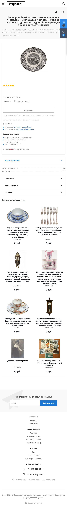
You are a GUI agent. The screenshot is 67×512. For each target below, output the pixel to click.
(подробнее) (26, 127)
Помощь (33, 433)
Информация (33, 429)
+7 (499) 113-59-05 (35, 469)
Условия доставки (33, 439)
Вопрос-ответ (33, 455)
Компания (33, 417)
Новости (33, 420)
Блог (33, 452)
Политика (33, 424)
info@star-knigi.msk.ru (35, 474)
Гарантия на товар (33, 442)
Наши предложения (33, 458)
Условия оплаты (33, 436)
